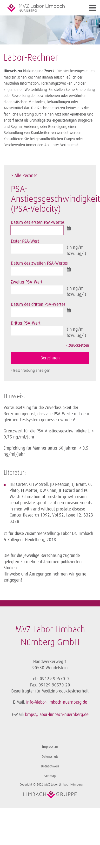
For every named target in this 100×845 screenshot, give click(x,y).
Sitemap (50, 776)
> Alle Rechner (24, 175)
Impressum (50, 747)
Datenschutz (50, 757)
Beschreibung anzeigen (31, 370)
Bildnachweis (50, 766)
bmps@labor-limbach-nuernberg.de (56, 714)
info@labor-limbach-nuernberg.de (56, 702)
